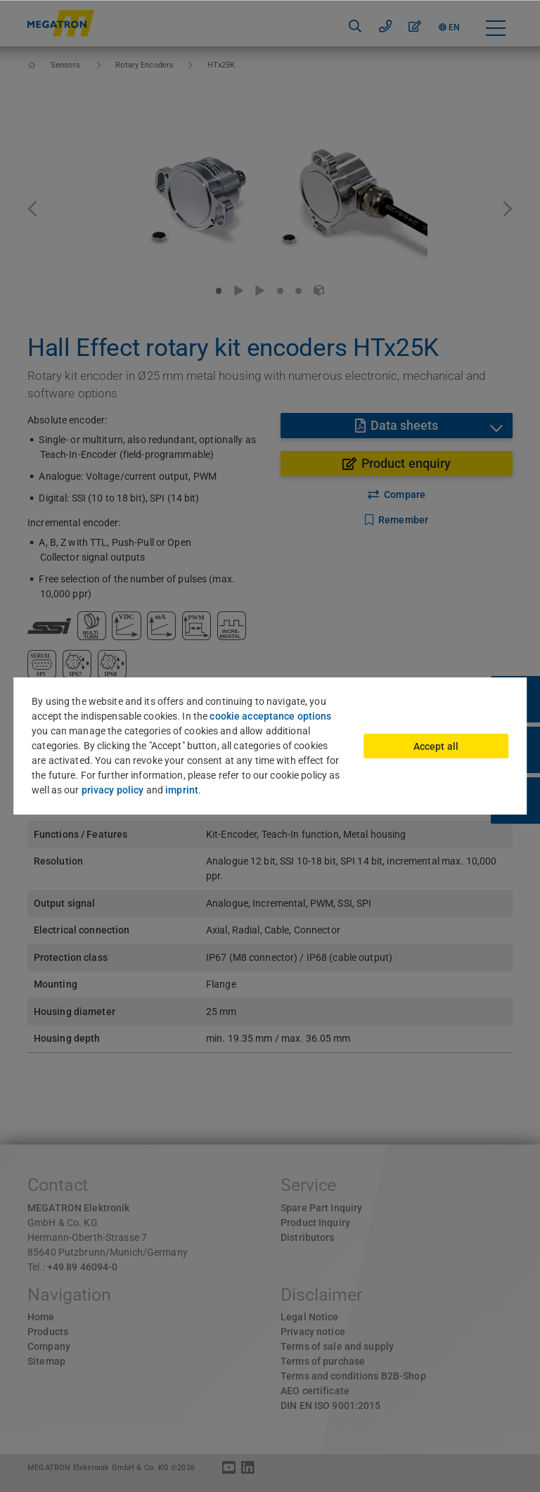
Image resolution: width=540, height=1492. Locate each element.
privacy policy (113, 790)
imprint (181, 790)
